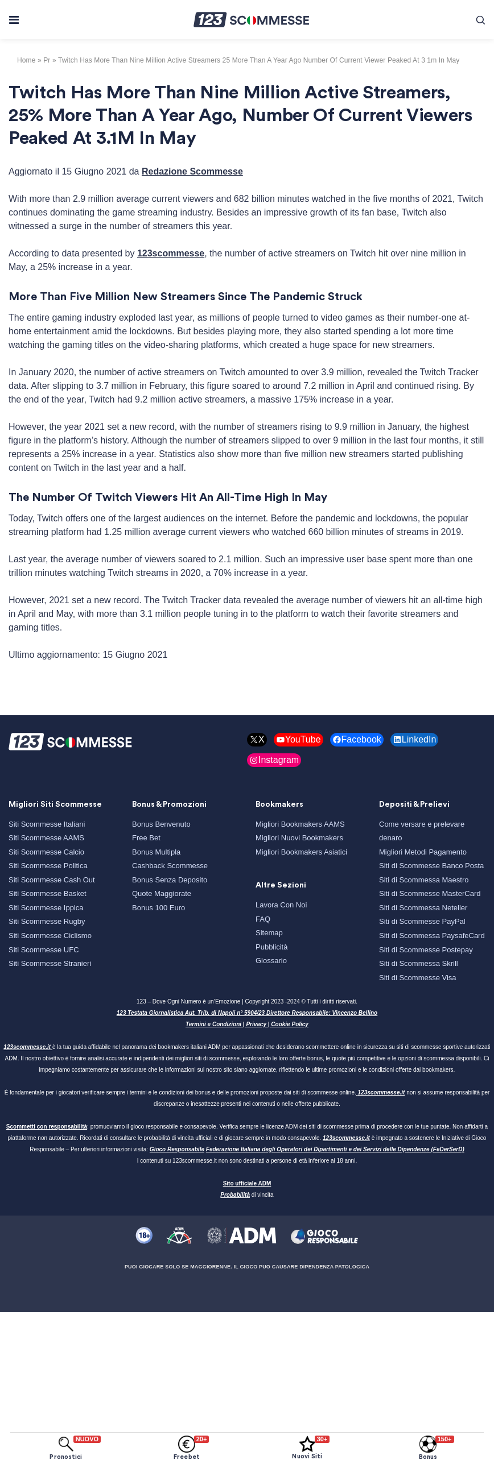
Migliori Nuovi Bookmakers (299, 837)
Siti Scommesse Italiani (47, 824)
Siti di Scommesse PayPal (422, 921)
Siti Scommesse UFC (44, 949)
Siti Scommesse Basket (48, 893)
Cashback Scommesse (170, 865)
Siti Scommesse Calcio (46, 852)
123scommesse (170, 253)
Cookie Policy (289, 1024)
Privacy (256, 1024)
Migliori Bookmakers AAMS (300, 824)
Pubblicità (271, 947)
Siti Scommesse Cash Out (52, 880)
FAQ (263, 919)
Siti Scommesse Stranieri (50, 963)
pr (46, 60)
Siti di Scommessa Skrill (418, 963)
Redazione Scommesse (192, 171)
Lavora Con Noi (281, 905)
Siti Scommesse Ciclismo (50, 935)
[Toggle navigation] (13, 20)
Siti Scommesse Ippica (46, 907)
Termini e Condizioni (213, 1024)
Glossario (271, 960)
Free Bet (146, 837)
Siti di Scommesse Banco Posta (431, 865)
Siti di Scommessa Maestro (424, 880)
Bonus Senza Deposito (169, 880)
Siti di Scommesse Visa (417, 977)
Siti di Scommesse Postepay (426, 949)
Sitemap (269, 932)
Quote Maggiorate (161, 893)
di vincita (246, 1195)
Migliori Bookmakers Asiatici (301, 852)
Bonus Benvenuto (161, 824)
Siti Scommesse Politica (48, 865)
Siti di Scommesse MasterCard (429, 893)
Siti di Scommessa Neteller (423, 907)
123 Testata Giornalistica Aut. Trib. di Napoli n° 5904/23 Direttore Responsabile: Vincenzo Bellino (247, 1013)
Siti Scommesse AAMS (46, 837)
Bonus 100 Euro (158, 907)
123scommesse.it (27, 1047)
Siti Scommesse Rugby (47, 921)
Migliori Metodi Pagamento (423, 852)
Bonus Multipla (156, 852)
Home (26, 60)
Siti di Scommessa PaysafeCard (432, 935)
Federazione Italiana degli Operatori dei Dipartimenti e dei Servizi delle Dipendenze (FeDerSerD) (335, 1149)
